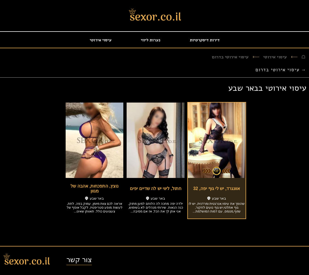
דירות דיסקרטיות (205, 40)
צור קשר (79, 259)
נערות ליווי (150, 40)
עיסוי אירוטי (100, 40)
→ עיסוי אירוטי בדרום (280, 70)
